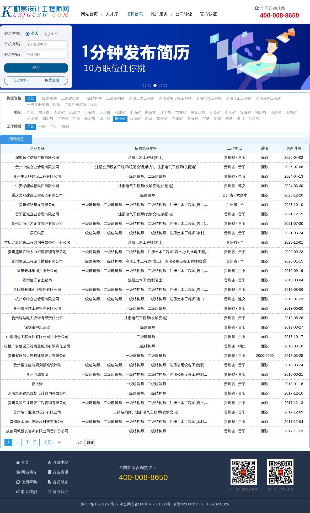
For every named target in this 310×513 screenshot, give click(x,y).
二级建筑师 (70, 99)
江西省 (275, 113)
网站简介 (29, 472)
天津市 (104, 113)
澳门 (240, 119)
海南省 (89, 119)
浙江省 (230, 113)
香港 (229, 119)
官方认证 (208, 14)
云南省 (135, 119)
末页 (47, 442)
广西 (76, 119)
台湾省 (253, 119)
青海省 (192, 119)
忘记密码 (20, 81)
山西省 (135, 113)
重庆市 (44, 113)
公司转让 (183, 14)
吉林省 (180, 113)
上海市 (89, 113)
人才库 (112, 14)
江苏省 (215, 113)
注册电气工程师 (209, 99)
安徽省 (245, 113)
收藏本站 (60, 462)
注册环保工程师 (268, 99)
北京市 (74, 113)
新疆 (217, 119)
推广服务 (159, 14)
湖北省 (59, 113)
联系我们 (29, 492)
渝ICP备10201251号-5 (99, 504)
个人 (35, 34)
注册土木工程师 (141, 99)
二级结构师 (115, 99)
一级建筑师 (48, 99)
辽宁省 (165, 113)
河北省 (120, 113)
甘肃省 (177, 119)
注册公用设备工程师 (175, 99)
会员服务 (60, 482)
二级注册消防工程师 (80, 105)
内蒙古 (150, 113)
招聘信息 (134, 14)
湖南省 (47, 119)
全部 (30, 99)
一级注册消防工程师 (43, 105)
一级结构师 (93, 99)
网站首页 (89, 14)
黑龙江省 (198, 113)
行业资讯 (60, 472)
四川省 (104, 119)
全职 (53, 127)
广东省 (62, 119)
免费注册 (52, 81)
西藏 (148, 119)
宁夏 (206, 119)
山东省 (291, 113)
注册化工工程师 (239, 99)
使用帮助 (29, 482)
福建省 (260, 113)
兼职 (65, 127)
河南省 (32, 119)
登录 (36, 68)
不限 (42, 127)
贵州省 (120, 119)
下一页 (31, 442)
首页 (25, 462)
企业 (54, 34)
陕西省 (162, 119)
